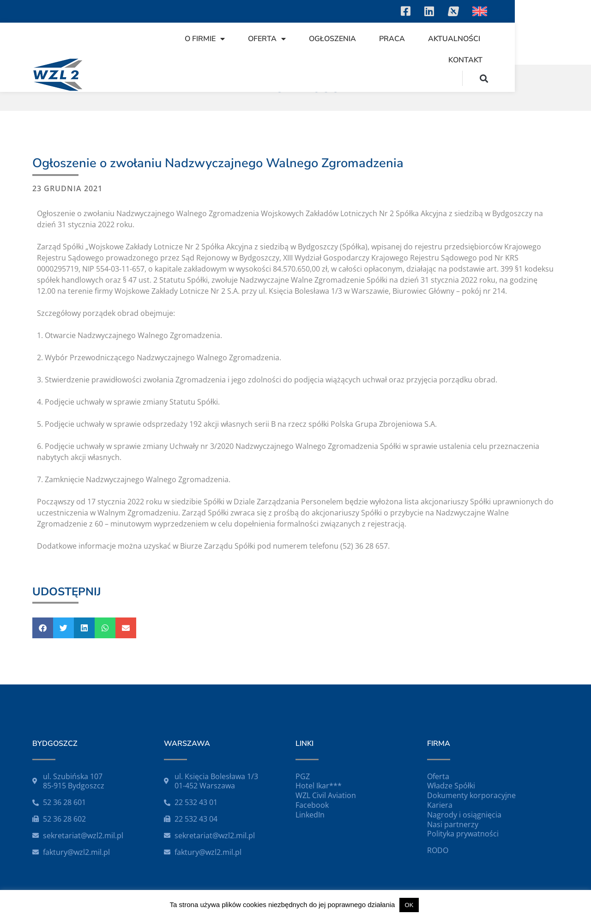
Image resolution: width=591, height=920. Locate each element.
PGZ (303, 776)
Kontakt (503, 43)
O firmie (187, 43)
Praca (374, 43)
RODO (437, 850)
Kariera (439, 805)
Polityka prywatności (463, 834)
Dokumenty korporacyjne (471, 795)
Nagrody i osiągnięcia (464, 815)
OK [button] (409, 905)
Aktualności (436, 43)
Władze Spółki (451, 786)
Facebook (312, 805)
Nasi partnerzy (452, 824)
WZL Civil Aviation (326, 795)
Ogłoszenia (314, 43)
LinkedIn (310, 815)
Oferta (249, 43)
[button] (560, 43)
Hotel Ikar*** (319, 786)
